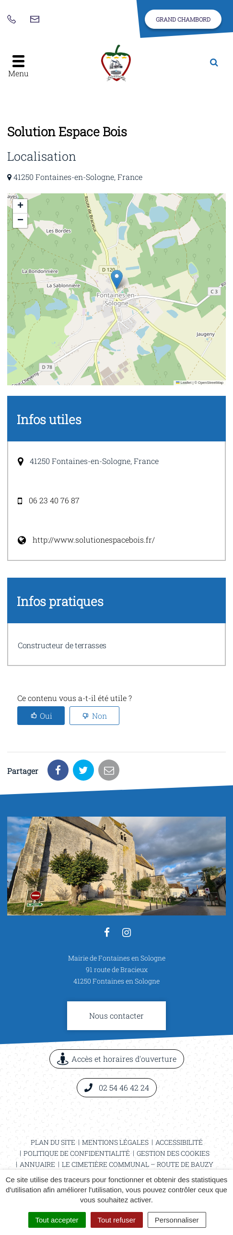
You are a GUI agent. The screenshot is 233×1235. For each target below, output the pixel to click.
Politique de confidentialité (76, 1153)
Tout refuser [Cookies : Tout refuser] (117, 1220)
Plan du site (53, 1142)
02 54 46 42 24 (116, 1087)
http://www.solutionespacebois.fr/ (94, 539)
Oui (46, 716)
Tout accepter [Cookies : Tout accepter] (57, 1220)
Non (99, 716)
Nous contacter (116, 1015)
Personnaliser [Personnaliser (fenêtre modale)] (177, 1220)
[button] (117, 279)
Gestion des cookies (173, 1153)
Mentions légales (115, 1142)
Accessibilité (179, 1142)
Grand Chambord (183, 19)
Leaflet (183, 382)
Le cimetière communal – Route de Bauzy (137, 1164)
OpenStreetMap (210, 382)
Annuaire (37, 1164)
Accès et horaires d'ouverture (116, 1058)
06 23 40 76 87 (54, 500)
